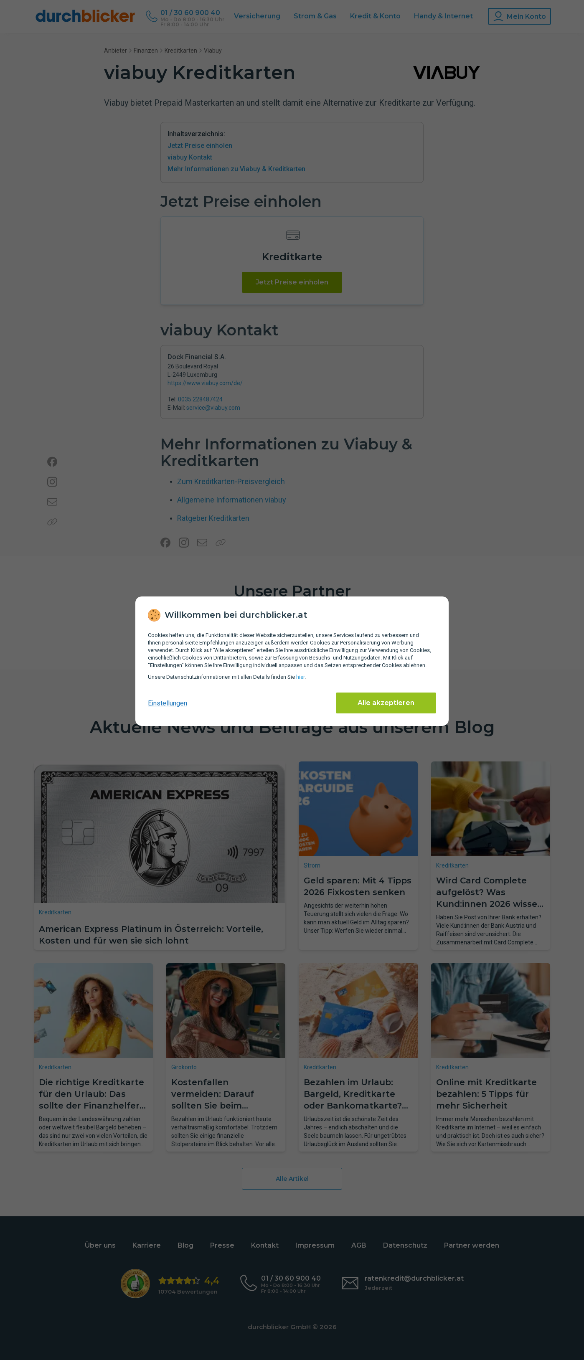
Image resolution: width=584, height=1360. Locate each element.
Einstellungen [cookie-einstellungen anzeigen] (167, 703)
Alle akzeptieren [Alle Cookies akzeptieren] (386, 703)
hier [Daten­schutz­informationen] (300, 677)
